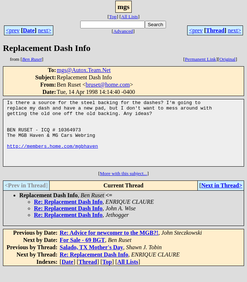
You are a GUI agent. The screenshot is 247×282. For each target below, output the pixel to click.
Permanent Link (200, 59)
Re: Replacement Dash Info (68, 215)
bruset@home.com (108, 85)
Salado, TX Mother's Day (91, 260)
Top (113, 16)
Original (227, 59)
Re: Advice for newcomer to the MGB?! (109, 246)
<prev (12, 30)
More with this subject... (123, 186)
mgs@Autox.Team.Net (84, 70)
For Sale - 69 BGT (82, 253)
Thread (215, 30)
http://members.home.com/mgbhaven (52, 155)
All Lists (129, 16)
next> (44, 30)
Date (29, 30)
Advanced (123, 31)
